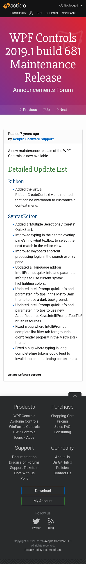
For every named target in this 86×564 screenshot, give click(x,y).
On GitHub (62, 462)
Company (62, 448)
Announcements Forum (43, 90)
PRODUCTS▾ (18, 13)
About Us (62, 457)
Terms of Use (52, 549)
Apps (30, 437)
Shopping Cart (62, 416)
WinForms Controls (24, 427)
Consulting (62, 432)
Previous (28, 110)
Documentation (24, 457)
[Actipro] (14, 5)
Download (43, 491)
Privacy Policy (33, 549)
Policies (62, 468)
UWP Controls (24, 432)
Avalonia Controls (24, 421)
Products (24, 407)
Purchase (62, 407)
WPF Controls (24, 416)
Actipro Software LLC (57, 541)
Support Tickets (24, 468)
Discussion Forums (24, 462)
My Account (43, 501)
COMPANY (69, 13)
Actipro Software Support (33, 139)
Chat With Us (24, 473)
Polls (24, 478)
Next (61, 110)
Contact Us (62, 473)
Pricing (62, 421)
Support (24, 448)
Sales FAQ (62, 427)
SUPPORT (52, 13)
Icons (18, 437)
